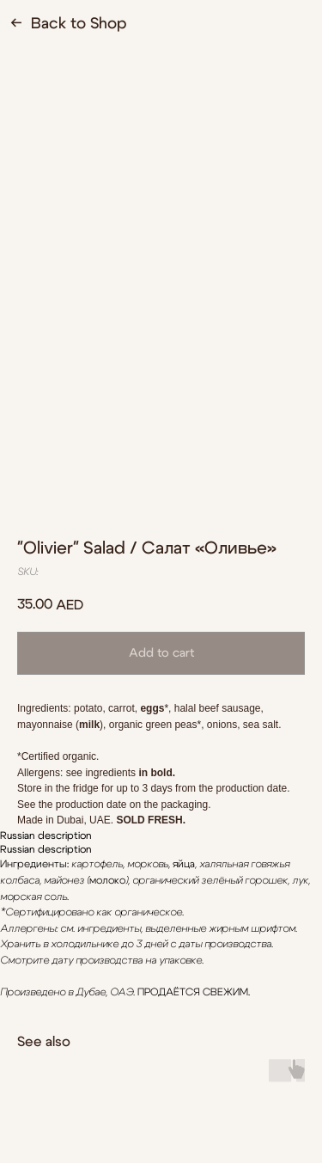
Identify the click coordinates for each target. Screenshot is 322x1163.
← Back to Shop (68, 24)
